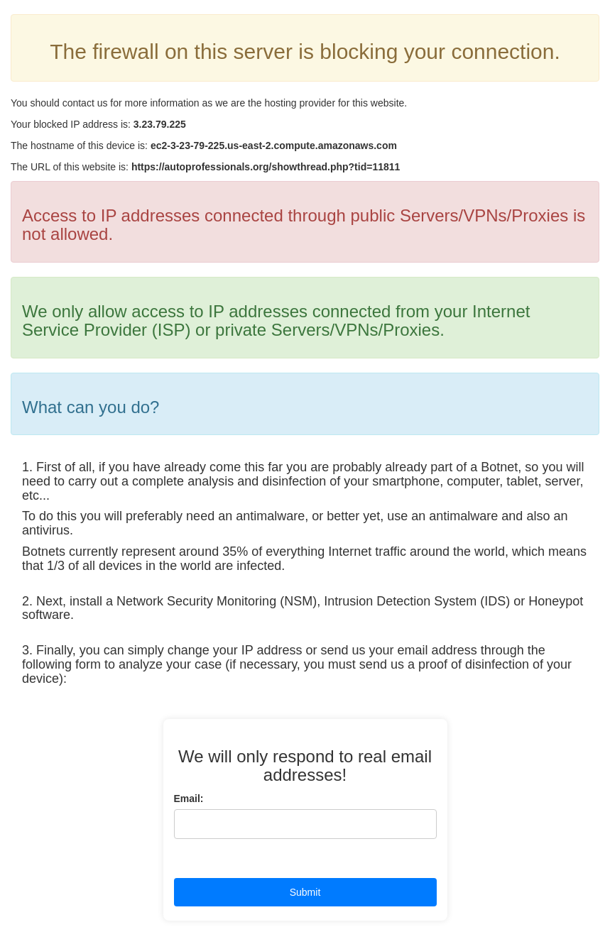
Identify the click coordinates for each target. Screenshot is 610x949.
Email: (189, 798)
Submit (305, 892)
